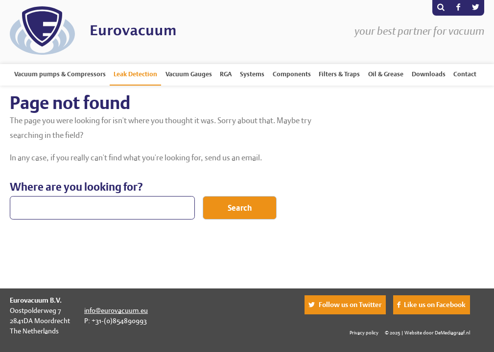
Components (292, 74)
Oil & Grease (385, 74)
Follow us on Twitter (350, 304)
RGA (226, 74)
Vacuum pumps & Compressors (60, 74)
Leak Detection (135, 74)
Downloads (429, 74)
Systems (252, 74)
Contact (464, 74)
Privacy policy (364, 332)
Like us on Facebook (435, 304)
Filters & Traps (339, 74)
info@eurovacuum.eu (116, 310)
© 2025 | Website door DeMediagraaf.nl (427, 332)
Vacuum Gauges (188, 74)
